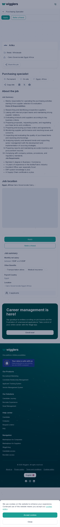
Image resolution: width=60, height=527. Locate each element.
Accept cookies (30, 515)
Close (30, 522)
